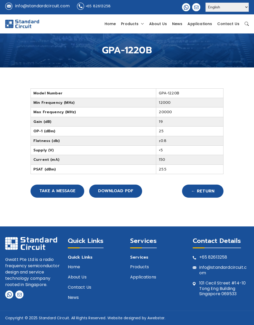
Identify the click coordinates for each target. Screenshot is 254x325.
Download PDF (118, 191)
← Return (202, 191)
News (177, 23)
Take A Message (58, 191)
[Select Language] (227, 7)
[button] (141, 24)
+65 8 (205, 257)
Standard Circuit (54, 318)
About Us (158, 23)
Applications (200, 23)
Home (110, 23)
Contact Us (228, 23)
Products (132, 24)
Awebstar (156, 318)
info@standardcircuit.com (42, 6)
